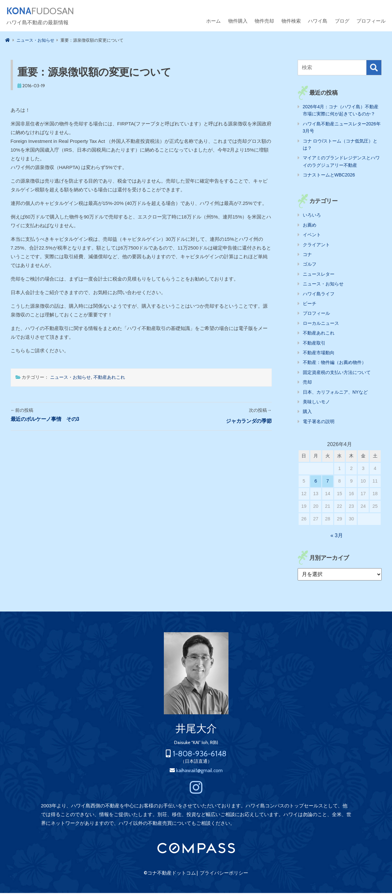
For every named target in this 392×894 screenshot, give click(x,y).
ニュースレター (318, 275)
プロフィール (371, 22)
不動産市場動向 (318, 353)
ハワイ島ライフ (318, 294)
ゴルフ (309, 265)
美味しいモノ (316, 402)
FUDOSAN (44, 11)
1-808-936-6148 (200, 754)
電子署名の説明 (318, 422)
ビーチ (309, 304)
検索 (374, 68)
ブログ (342, 22)
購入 (307, 412)
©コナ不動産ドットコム (170, 874)
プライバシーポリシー (224, 874)
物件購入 (238, 22)
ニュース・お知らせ (70, 378)
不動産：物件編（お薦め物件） (334, 363)
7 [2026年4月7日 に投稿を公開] (327, 481)
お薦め (309, 226)
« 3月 (336, 536)
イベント (312, 235)
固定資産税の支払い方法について (337, 373)
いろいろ (312, 215)
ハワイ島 (317, 22)
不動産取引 (314, 343)
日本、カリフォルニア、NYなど (335, 393)
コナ (307, 255)
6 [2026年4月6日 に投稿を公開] (315, 481)
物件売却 (264, 22)
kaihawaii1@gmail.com (199, 771)
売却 (307, 383)
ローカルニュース (321, 324)
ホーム (213, 22)
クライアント (316, 245)
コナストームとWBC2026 (329, 175)
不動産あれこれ (109, 378)
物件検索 (291, 22)
